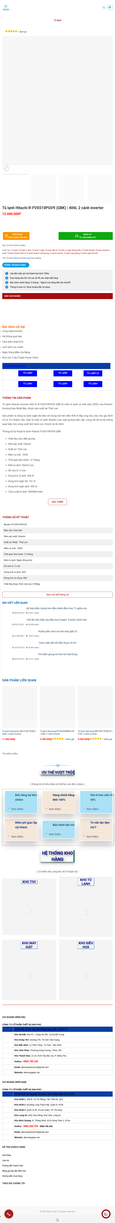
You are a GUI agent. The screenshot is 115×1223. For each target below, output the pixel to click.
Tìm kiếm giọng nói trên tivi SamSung (57, 654)
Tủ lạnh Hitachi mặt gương (38, 253)
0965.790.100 (30, 1061)
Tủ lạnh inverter (56, 253)
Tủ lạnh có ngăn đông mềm (69, 250)
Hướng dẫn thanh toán (12, 1165)
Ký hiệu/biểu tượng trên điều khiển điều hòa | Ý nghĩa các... (58, 608)
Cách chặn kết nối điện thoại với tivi (57, 642)
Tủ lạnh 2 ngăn (38, 250)
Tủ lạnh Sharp (92, 384)
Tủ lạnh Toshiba (27, 384)
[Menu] (5, 8)
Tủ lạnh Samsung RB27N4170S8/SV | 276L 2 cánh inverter (95, 732)
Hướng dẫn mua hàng (12, 1176)
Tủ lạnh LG (93, 373)
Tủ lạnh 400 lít (51, 250)
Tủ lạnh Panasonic (63, 374)
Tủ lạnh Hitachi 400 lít (16, 253)
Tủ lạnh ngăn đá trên (89, 253)
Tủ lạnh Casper (62, 384)
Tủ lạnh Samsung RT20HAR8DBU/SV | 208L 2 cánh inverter (57, 732)
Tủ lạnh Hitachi (88, 250)
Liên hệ (5, 1160)
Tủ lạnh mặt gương (72, 253)
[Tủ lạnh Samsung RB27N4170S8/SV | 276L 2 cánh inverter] (95, 707)
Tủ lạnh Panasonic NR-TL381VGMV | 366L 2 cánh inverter (19, 732)
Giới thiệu (6, 1155)
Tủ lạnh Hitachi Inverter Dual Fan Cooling (23, 258)
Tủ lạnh (57, 20)
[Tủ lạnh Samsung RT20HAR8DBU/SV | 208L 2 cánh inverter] (57, 707)
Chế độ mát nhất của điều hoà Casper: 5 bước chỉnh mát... (57, 619)
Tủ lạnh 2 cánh (25, 250)
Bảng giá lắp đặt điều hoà (14, 1171)
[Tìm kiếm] (104, 7)
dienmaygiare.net (32, 1072)
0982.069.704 (30, 1126)
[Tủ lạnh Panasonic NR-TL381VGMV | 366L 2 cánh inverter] (19, 707)
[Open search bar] (57, 1220)
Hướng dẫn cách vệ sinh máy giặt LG (57, 631)
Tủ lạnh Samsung (27, 374)
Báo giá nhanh (12, 296)
